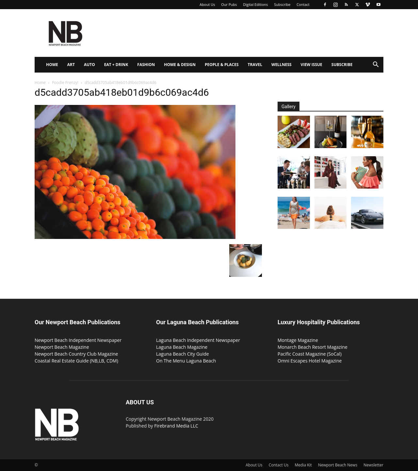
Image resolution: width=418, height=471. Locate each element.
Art (71, 64)
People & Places (222, 64)
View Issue (311, 64)
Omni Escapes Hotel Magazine (310, 361)
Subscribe (282, 4)
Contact (303, 4)
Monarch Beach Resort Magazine (312, 347)
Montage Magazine (298, 340)
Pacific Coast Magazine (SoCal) (310, 354)
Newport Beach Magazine (62, 347)
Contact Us (279, 465)
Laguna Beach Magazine (181, 347)
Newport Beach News (337, 465)
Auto (89, 64)
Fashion (146, 64)
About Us (207, 4)
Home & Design (180, 64)
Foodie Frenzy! (65, 82)
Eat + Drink (116, 64)
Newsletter (373, 465)
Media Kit (303, 465)
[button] (375, 65)
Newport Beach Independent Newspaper (78, 340)
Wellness (281, 64)
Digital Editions (255, 4)
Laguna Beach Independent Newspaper (198, 340)
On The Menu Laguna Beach (186, 361)
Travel (255, 64)
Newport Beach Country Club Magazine (76, 354)
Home (52, 64)
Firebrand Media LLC (176, 426)
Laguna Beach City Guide (182, 354)
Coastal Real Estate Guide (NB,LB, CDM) (76, 361)
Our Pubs (229, 4)
